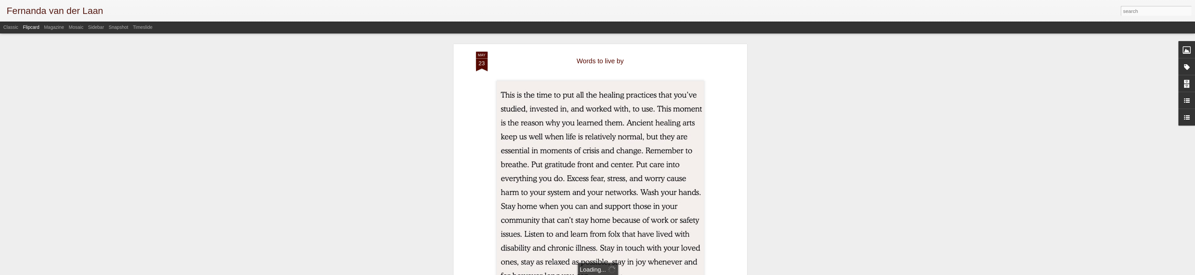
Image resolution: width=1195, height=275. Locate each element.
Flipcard (31, 27)
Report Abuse (717, 271)
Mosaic (76, 27)
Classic (10, 27)
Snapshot (118, 27)
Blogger (698, 271)
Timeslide (142, 27)
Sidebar (96, 27)
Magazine (54, 27)
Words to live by (600, 44)
